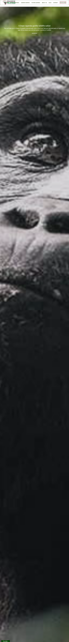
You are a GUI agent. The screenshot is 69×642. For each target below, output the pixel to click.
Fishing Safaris (35, 2)
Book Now (63, 2)
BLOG (50, 2)
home (6, 2)
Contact (55, 2)
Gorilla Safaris (14, 2)
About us (44, 2)
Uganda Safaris (25, 2)
